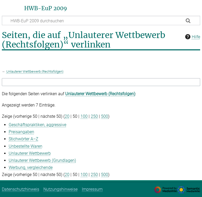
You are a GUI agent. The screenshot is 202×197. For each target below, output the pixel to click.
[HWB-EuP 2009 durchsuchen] (101, 20)
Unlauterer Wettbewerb (30, 153)
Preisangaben (21, 131)
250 (94, 116)
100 (84, 116)
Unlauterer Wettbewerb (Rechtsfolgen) (34, 71)
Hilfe (192, 36)
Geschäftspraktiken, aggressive (37, 124)
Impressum (92, 189)
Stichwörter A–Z (23, 138)
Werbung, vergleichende (31, 167)
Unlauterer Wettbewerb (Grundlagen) (42, 160)
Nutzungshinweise (60, 189)
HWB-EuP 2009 (45, 8)
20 (67, 116)
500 (104, 116)
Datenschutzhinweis (20, 189)
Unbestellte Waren (25, 146)
